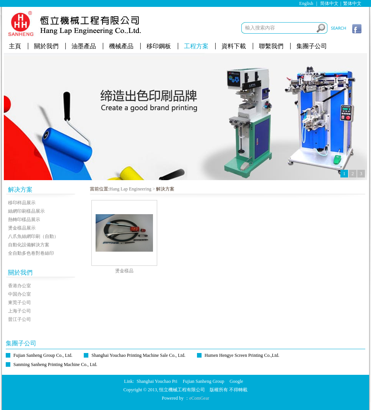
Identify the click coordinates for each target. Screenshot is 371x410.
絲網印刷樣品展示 (26, 211)
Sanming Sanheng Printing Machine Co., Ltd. (55, 364)
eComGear (199, 398)
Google (236, 381)
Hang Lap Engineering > (132, 189)
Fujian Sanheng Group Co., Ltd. (42, 355)
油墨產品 (84, 46)
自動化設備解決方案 (28, 244)
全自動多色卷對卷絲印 (31, 253)
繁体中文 (352, 3)
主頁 (15, 46)
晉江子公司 (19, 319)
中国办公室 (19, 294)
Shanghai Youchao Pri (157, 381)
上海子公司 (19, 311)
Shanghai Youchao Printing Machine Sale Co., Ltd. (138, 355)
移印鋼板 (158, 46)
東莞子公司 (19, 302)
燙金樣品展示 (22, 228)
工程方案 (196, 46)
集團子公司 (311, 46)
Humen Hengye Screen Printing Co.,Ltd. (242, 355)
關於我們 (46, 46)
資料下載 (233, 46)
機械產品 (121, 46)
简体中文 (329, 3)
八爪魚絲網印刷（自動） (33, 236)
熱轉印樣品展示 (24, 219)
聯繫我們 (271, 46)
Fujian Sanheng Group (204, 381)
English (306, 3)
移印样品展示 (22, 202)
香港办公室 (19, 285)
